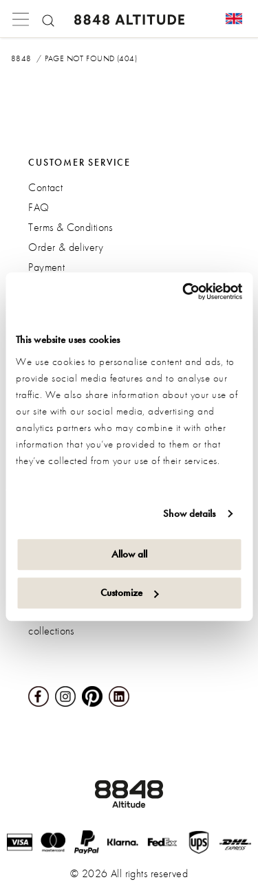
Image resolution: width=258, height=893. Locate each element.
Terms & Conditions (70, 227)
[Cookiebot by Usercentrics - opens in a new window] (183, 291)
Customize (129, 592)
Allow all (129, 554)
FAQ (38, 207)
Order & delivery (65, 247)
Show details (189, 513)
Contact (45, 187)
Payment (46, 267)
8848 (21, 58)
